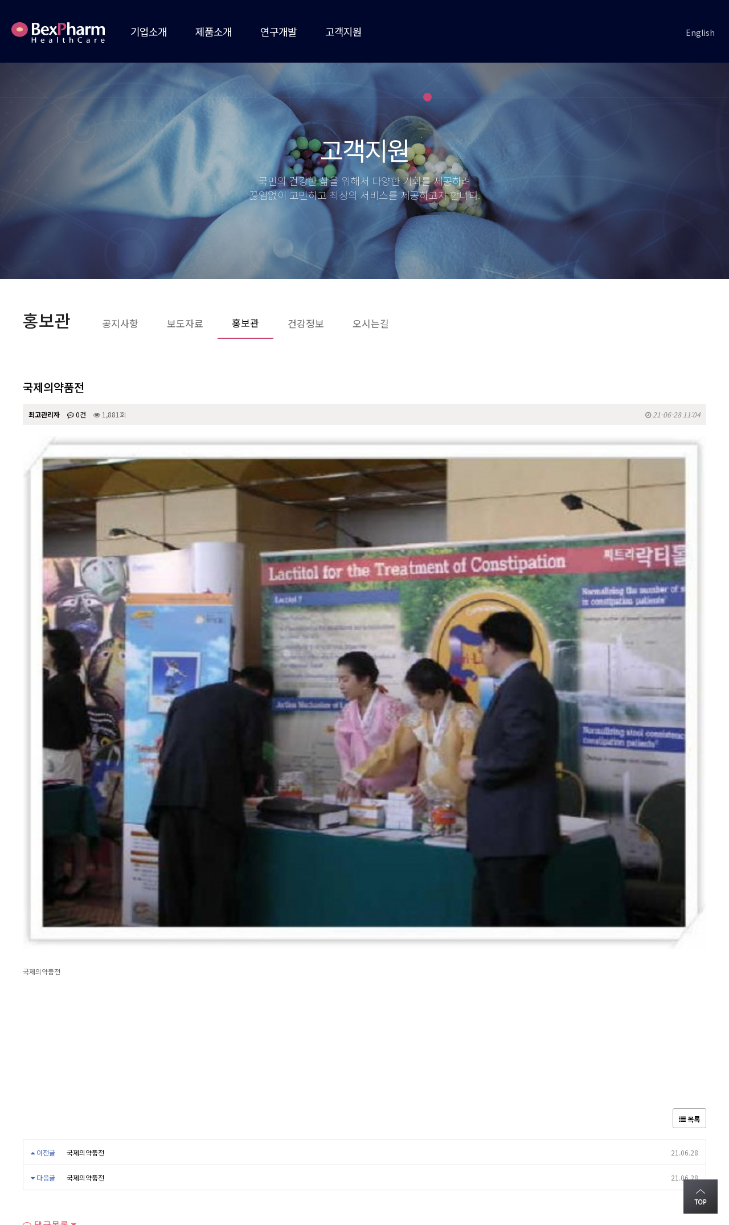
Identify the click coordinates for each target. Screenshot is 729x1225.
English (700, 32)
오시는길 (93, 1115)
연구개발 (278, 31)
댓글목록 (45, 968)
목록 (689, 862)
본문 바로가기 (0, 0)
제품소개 (213, 31)
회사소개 (39, 1115)
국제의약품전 (85, 896)
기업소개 (148, 31)
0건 (76, 414)
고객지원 (343, 31)
